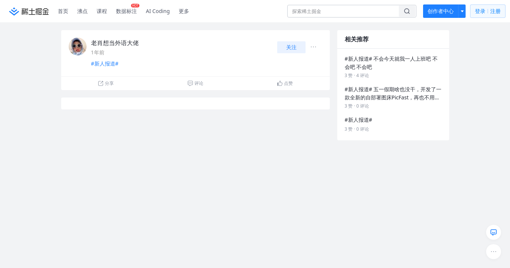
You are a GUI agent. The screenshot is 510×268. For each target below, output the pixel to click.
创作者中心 (441, 11)
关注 (291, 47)
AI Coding (158, 11)
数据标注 (128, 9)
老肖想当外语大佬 (115, 43)
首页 (63, 11)
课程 (102, 11)
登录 (488, 11)
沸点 (82, 11)
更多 (184, 11)
